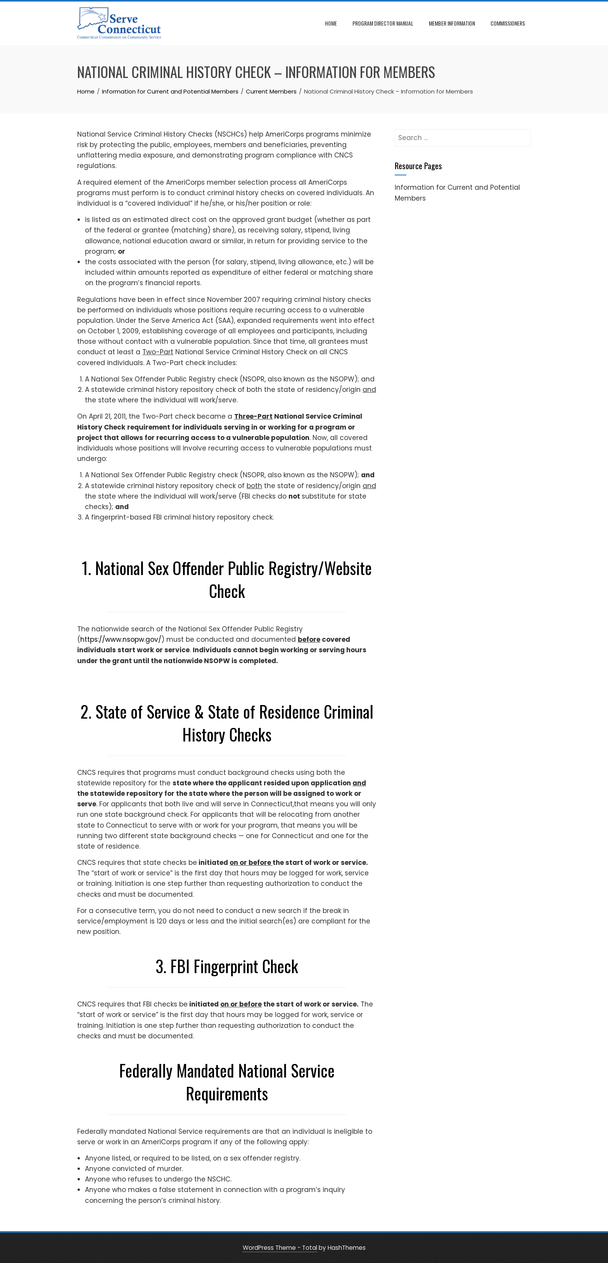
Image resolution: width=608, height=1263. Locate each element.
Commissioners (508, 23)
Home (331, 23)
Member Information (452, 23)
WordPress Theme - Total (280, 1248)
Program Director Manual (382, 23)
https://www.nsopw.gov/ (120, 639)
